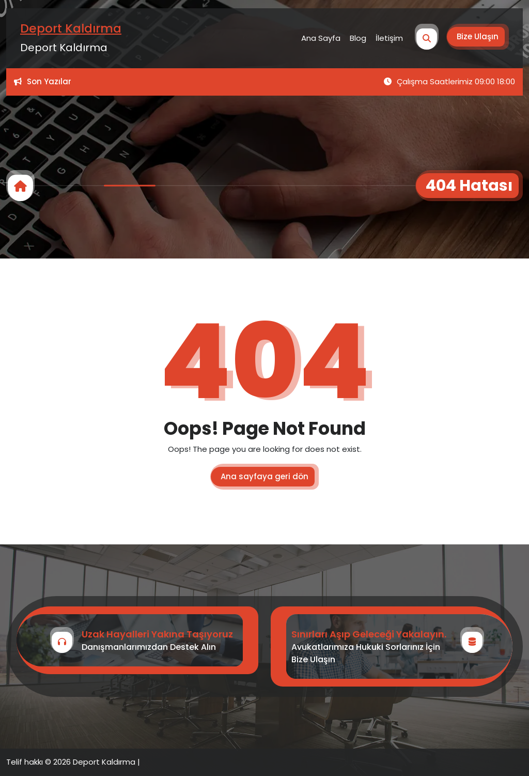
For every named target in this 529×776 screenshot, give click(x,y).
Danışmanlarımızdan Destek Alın (149, 647)
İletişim (389, 38)
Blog (358, 38)
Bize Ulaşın (478, 36)
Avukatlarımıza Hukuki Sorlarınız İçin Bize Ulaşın (365, 653)
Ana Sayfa (320, 38)
